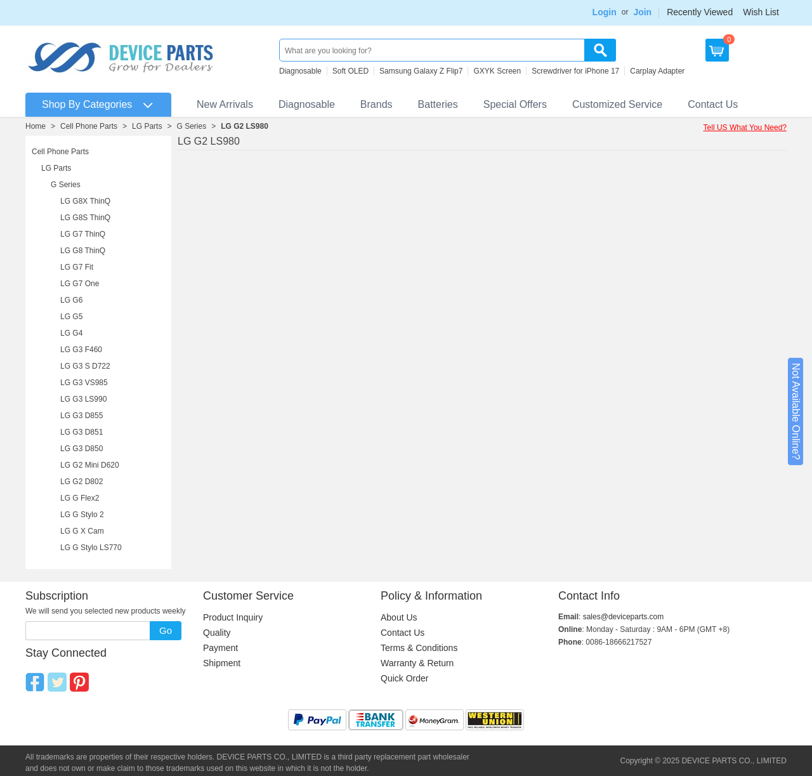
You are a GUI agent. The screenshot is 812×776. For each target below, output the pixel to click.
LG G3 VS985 (84, 382)
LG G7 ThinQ (82, 234)
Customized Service (617, 104)
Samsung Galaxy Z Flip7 (420, 71)
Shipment (221, 663)
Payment (220, 648)
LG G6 (71, 300)
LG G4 (71, 333)
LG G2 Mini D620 (89, 465)
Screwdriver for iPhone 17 (575, 71)
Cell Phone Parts (88, 126)
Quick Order (404, 678)
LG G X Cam (82, 531)
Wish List (761, 12)
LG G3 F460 (81, 349)
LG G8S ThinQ (85, 217)
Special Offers (515, 104)
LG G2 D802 (81, 481)
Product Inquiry (233, 617)
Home (35, 126)
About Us (399, 617)
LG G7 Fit (76, 267)
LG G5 (71, 316)
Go (165, 630)
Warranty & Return (417, 663)
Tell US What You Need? (745, 127)
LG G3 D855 (81, 415)
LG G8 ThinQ (82, 250)
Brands (376, 104)
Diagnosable (300, 71)
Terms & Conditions (419, 648)
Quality (217, 633)
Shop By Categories (87, 104)
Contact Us (713, 104)
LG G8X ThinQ (85, 201)
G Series (191, 126)
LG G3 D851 (81, 432)
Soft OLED (350, 71)
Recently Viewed (700, 12)
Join (642, 12)
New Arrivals (225, 104)
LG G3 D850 (81, 448)
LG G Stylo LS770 (91, 547)
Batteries (438, 104)
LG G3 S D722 (85, 366)
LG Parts (147, 126)
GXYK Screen (497, 71)
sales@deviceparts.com (623, 616)
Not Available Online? (795, 411)
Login (605, 12)
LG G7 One (79, 283)
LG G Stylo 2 (82, 514)
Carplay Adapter (657, 71)
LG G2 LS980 (244, 126)
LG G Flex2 (79, 498)
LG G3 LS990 (83, 399)
